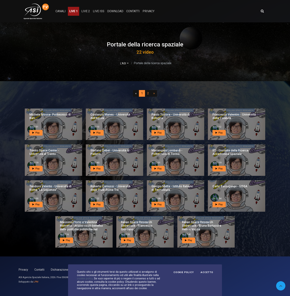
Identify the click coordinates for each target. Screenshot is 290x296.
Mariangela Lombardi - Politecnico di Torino (166, 152)
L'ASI (123, 63)
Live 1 (73, 11)
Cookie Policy (183, 272)
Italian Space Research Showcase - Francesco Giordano (136, 225)
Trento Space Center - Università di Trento (44, 152)
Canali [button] (60, 11)
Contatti (39, 269)
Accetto (206, 272)
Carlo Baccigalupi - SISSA (230, 186)
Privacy (23, 269)
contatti (133, 11)
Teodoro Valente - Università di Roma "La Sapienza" (50, 188)
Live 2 (85, 11)
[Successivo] (154, 93)
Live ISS (98, 11)
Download (115, 11)
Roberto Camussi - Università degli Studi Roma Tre (110, 188)
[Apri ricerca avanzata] (262, 11)
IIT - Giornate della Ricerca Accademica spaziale (230, 152)
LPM (36, 281)
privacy (148, 11)
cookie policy (85, 278)
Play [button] (36, 132)
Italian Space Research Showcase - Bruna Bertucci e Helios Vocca (201, 225)
